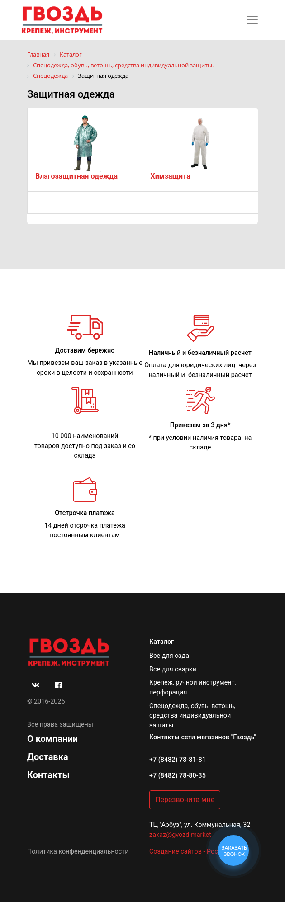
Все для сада (169, 656)
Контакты (48, 775)
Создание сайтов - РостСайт (192, 851)
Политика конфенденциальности (78, 851)
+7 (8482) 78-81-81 (177, 760)
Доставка (47, 756)
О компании (52, 738)
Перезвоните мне (184, 799)
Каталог (161, 642)
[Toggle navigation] (252, 19)
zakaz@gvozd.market (180, 835)
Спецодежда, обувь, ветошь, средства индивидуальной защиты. (192, 715)
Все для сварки (172, 669)
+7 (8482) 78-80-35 (177, 775)
